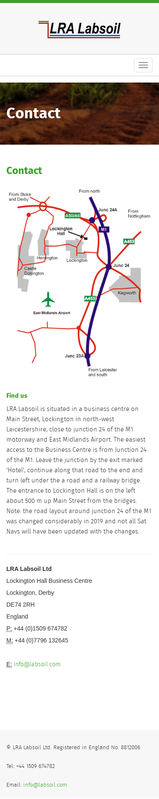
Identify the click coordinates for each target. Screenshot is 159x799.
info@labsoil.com (37, 664)
